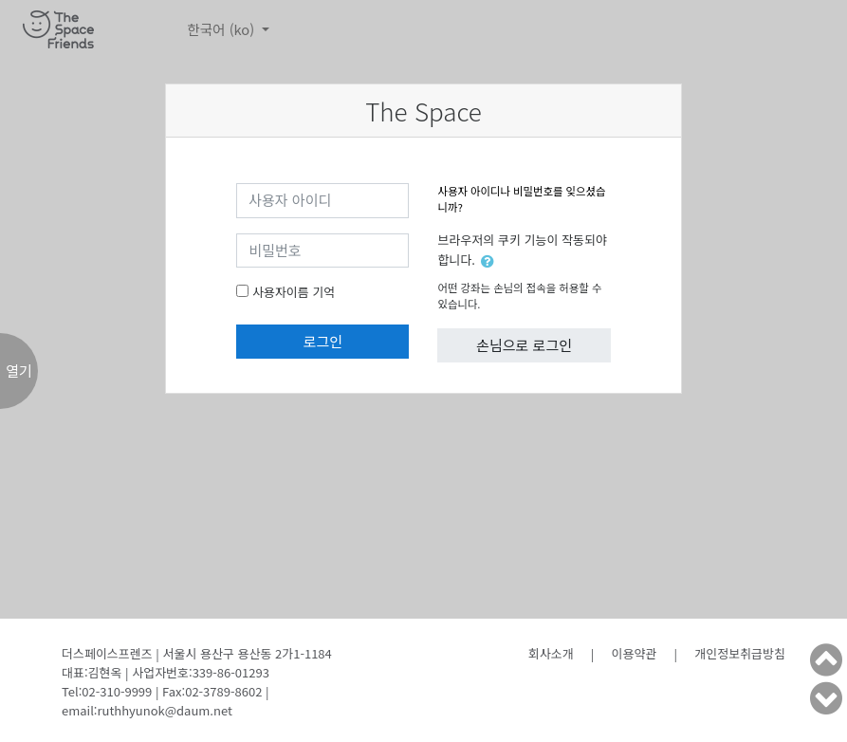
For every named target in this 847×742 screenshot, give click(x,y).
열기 (19, 370)
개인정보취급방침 (739, 653)
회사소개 (551, 653)
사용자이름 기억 (293, 292)
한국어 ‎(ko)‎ (222, 29)
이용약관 (634, 653)
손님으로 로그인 (524, 345)
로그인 (323, 341)
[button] (491, 261)
